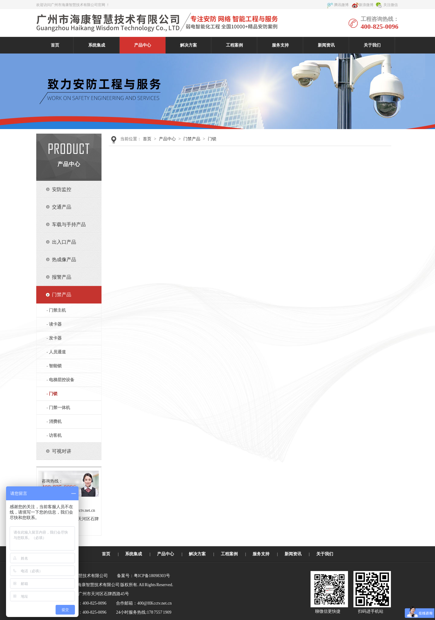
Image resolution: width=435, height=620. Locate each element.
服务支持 (280, 45)
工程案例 (234, 45)
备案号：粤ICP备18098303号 (143, 575)
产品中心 (142, 45)
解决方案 (188, 45)
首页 (55, 45)
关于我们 (372, 45)
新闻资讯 (326, 45)
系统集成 (96, 45)
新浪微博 (366, 5)
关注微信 (390, 5)
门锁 (212, 139)
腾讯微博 (341, 5)
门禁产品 (191, 139)
